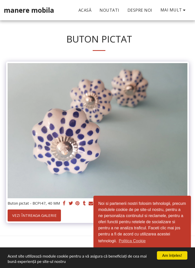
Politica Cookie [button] (132, 241)
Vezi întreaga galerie (34, 215)
